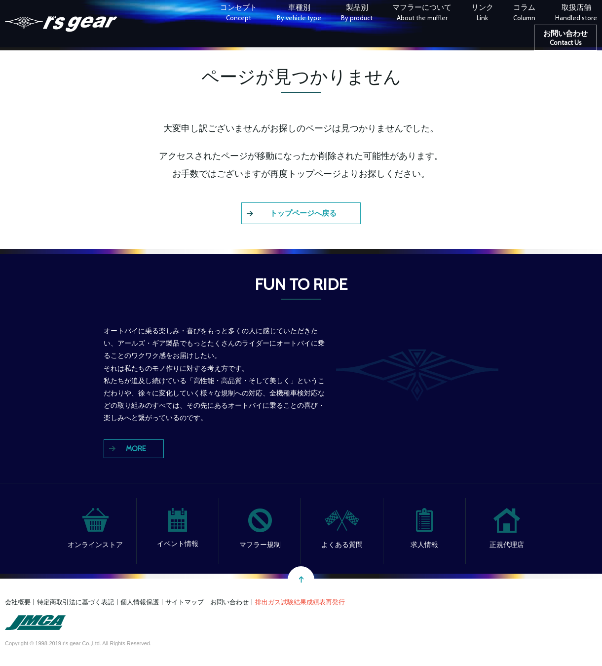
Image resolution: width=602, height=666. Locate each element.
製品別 (357, 13)
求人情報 (424, 544)
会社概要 (18, 602)
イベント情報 (177, 544)
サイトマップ (184, 602)
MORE (136, 448)
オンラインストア (95, 544)
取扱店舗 (576, 13)
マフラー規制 (260, 544)
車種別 (299, 13)
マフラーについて (422, 13)
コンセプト (238, 13)
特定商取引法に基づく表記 (75, 602)
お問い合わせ (565, 39)
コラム (524, 13)
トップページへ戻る (303, 213)
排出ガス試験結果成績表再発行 (300, 602)
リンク (482, 13)
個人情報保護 (139, 602)
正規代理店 (506, 544)
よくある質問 (342, 544)
